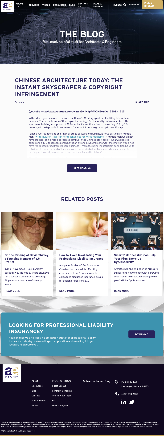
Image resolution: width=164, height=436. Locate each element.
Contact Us (83, 5)
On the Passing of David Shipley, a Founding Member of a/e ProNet (27, 258)
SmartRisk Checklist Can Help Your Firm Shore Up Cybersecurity (135, 258)
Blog (72, 5)
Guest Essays (59, 386)
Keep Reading (82, 168)
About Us (19, 5)
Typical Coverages (61, 395)
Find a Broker (149, 4)
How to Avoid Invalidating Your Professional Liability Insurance (81, 256)
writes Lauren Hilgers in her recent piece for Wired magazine (70, 136)
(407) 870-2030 (129, 394)
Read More (12, 290)
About (35, 381)
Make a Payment (98, 5)
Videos (46, 5)
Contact (36, 395)
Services (34, 5)
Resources (59, 5)
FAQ (54, 400)
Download (141, 334)
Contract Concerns (62, 391)
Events (117, 5)
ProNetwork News (61, 381)
